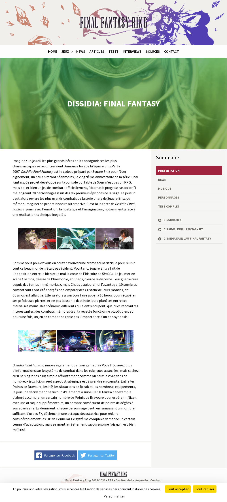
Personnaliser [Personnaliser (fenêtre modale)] (114, 496)
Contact (171, 51)
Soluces (153, 51)
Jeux (65, 51)
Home (52, 51)
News (80, 51)
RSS (110, 480)
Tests (113, 51)
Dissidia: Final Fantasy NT (183, 229)
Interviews (132, 51)
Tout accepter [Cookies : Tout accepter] (178, 489)
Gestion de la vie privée (132, 480)
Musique (164, 188)
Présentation (169, 171)
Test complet (169, 206)
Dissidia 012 (172, 220)
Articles (96, 51)
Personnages (168, 197)
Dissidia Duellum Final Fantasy (187, 238)
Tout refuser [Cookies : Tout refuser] (204, 489)
